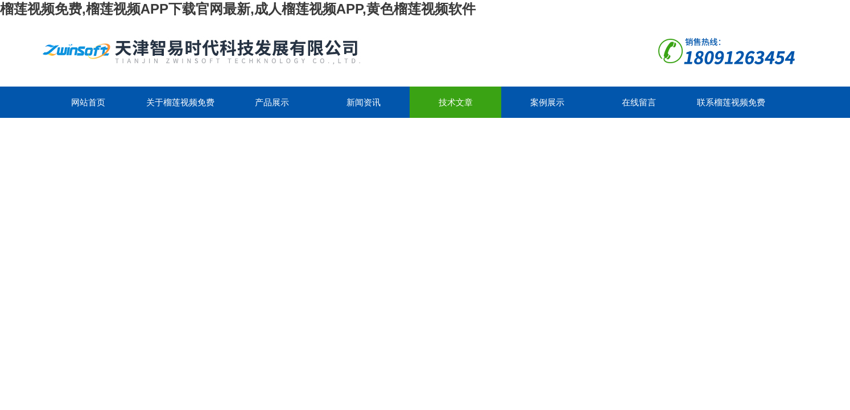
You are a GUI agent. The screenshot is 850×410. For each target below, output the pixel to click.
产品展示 (272, 102)
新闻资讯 (363, 102)
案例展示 (547, 102)
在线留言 (639, 102)
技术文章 (456, 102)
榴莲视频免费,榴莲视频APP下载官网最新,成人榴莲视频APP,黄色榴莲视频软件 (238, 9)
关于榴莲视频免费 (180, 102)
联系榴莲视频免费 (731, 102)
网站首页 (88, 102)
